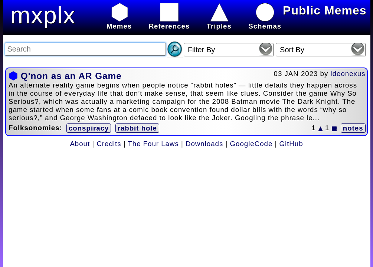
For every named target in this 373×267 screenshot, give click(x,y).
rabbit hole (137, 128)
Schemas (264, 22)
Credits (108, 144)
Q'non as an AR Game (71, 76)
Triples (219, 22)
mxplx (43, 15)
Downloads (204, 144)
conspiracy (89, 128)
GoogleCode (251, 144)
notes (353, 128)
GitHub (291, 144)
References (169, 22)
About (80, 144)
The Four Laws (153, 144)
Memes (119, 22)
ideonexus (348, 74)
